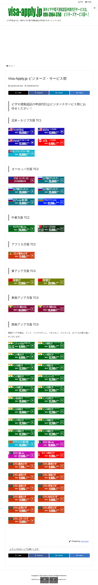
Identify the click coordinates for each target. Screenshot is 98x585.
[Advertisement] (49, 44)
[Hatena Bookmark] (80, 93)
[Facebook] (39, 93)
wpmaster (85, 541)
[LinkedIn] (59, 93)
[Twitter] (18, 93)
